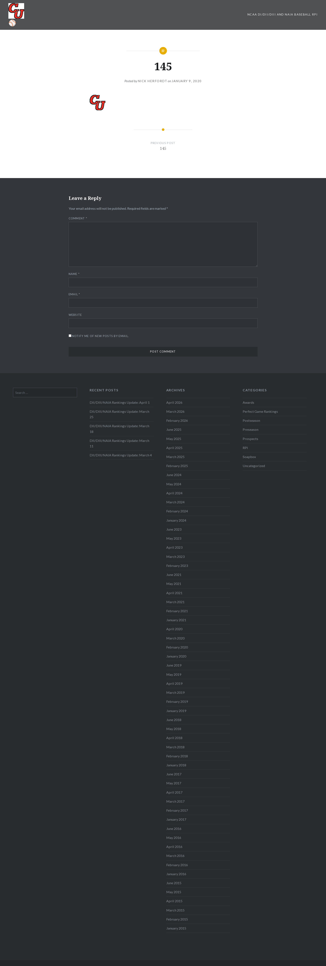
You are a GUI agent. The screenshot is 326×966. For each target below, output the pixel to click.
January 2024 (176, 520)
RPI (245, 448)
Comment (78, 218)
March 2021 (175, 602)
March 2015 (175, 910)
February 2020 (177, 647)
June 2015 (173, 883)
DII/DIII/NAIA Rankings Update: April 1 (120, 402)
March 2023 (175, 557)
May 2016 (173, 838)
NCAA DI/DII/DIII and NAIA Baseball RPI (282, 14)
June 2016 (173, 829)
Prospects (250, 439)
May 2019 (173, 674)
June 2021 (173, 575)
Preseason (250, 429)
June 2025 (173, 429)
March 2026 (175, 411)
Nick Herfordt (152, 81)
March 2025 (175, 457)
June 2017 (173, 774)
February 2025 (177, 466)
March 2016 (175, 856)
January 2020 (176, 656)
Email (74, 294)
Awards (248, 402)
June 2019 (173, 665)
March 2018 (175, 747)
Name (74, 274)
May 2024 (173, 484)
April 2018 (174, 738)
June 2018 (173, 720)
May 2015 (173, 892)
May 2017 (173, 783)
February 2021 (177, 611)
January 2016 (176, 874)
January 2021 (176, 620)
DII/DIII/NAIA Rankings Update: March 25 (119, 414)
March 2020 (175, 638)
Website (75, 314)
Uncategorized (254, 466)
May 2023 (173, 538)
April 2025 (174, 448)
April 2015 (174, 901)
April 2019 (174, 683)
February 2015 (177, 919)
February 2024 (177, 511)
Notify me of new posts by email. (100, 336)
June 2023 (173, 529)
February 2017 (177, 810)
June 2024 (173, 475)
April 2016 (174, 847)
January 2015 (176, 928)
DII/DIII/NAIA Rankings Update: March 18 (119, 428)
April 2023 (174, 547)
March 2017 (175, 801)
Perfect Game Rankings (260, 411)
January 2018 (176, 765)
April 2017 (174, 792)
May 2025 (173, 439)
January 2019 (176, 711)
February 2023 (177, 566)
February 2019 (177, 701)
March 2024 (175, 502)
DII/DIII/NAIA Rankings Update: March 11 (119, 443)
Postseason (251, 420)
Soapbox (249, 457)
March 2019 (175, 692)
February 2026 (177, 420)
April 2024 (174, 493)
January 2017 (176, 819)
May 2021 (173, 584)
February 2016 (177, 865)
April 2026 (174, 402)
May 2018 (173, 729)
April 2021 (174, 593)
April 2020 (174, 629)
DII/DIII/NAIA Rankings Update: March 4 (121, 455)
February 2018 (177, 756)
